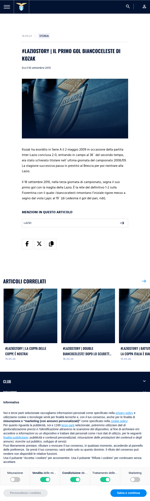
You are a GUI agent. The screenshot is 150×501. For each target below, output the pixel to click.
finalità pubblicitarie (15, 437)
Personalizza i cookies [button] (25, 493)
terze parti (67, 425)
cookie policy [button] (119, 421)
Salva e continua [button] (128, 493)
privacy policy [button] (124, 413)
